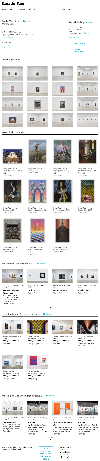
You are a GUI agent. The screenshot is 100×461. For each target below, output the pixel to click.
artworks (21, 9)
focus (63, 9)
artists (12, 9)
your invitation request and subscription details (46, 453)
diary (70, 9)
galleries (31, 9)
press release (7, 37)
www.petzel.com (75, 37)
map (86, 33)
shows (4, 9)
